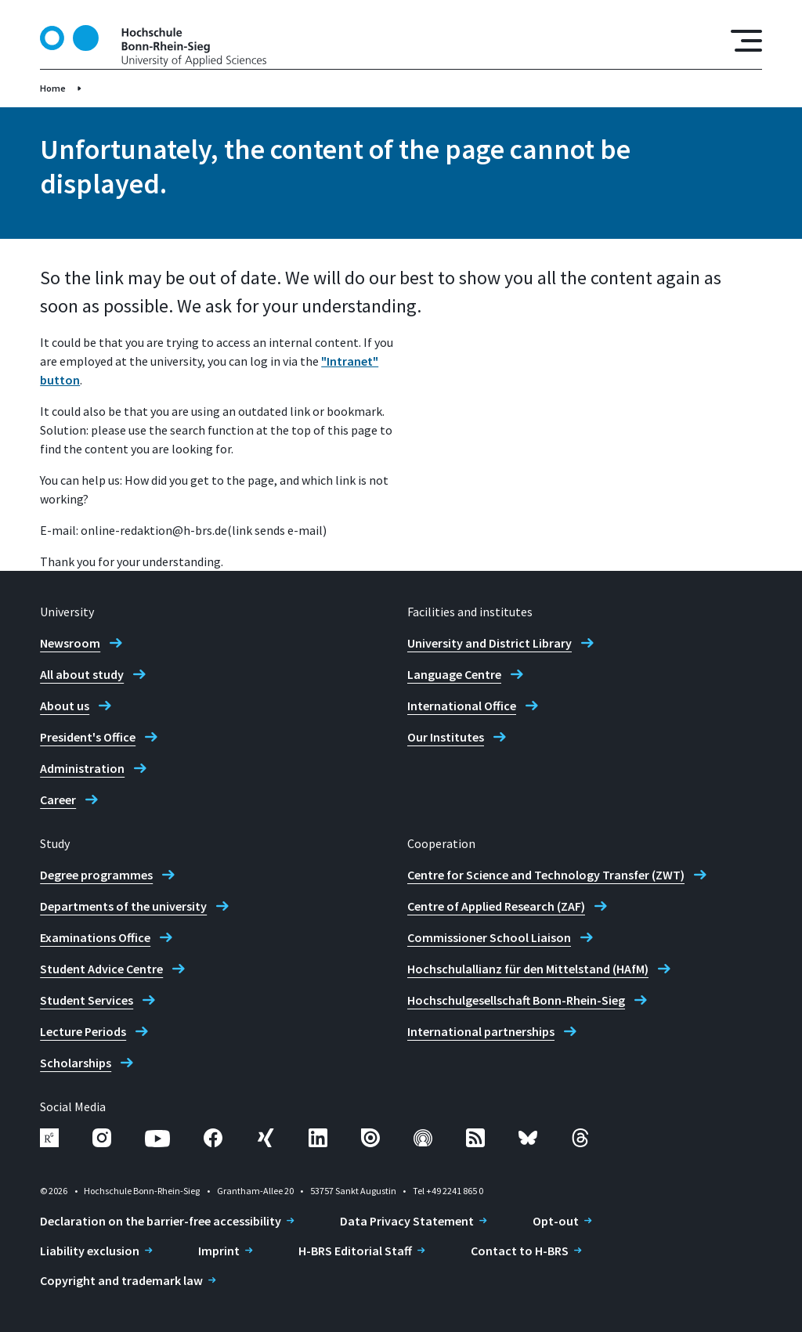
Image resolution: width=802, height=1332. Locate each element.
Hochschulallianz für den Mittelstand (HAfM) (527, 968)
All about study (82, 674)
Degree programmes (96, 875)
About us (64, 705)
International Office (461, 705)
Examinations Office (95, 937)
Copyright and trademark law (121, 1280)
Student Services (86, 1000)
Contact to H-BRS (520, 1250)
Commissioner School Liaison (489, 937)
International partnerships (481, 1031)
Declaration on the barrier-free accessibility (160, 1221)
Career (58, 799)
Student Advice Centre (101, 968)
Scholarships (75, 1062)
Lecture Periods (83, 1031)
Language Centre (454, 674)
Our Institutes (445, 737)
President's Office (87, 737)
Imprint (219, 1250)
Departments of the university (123, 906)
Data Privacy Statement (407, 1221)
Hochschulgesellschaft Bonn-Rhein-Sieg (516, 1000)
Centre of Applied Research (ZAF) (496, 906)
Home (53, 88)
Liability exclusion (89, 1250)
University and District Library (489, 643)
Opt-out (556, 1221)
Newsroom (70, 643)
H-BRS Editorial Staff (355, 1250)
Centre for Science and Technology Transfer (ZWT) (546, 875)
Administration (82, 768)
